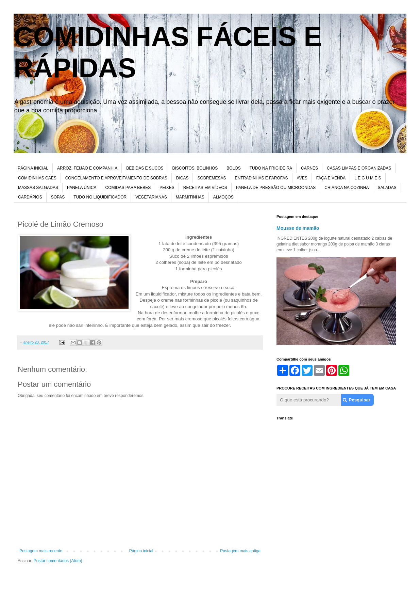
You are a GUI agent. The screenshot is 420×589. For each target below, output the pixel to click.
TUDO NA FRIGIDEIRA (271, 168)
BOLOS (233, 168)
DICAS (182, 178)
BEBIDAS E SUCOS (144, 168)
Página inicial (141, 550)
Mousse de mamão (297, 228)
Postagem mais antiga (240, 550)
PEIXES (166, 187)
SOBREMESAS (211, 178)
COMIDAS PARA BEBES (128, 187)
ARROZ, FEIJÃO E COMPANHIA (87, 168)
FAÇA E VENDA (331, 178)
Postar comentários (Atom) (58, 560)
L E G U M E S (367, 178)
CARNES (309, 168)
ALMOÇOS (223, 197)
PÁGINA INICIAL (33, 168)
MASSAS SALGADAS (38, 187)
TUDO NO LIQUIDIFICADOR (100, 197)
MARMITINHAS (190, 197)
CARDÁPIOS (30, 197)
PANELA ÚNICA (81, 187)
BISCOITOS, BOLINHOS (195, 168)
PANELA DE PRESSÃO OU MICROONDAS (276, 187)
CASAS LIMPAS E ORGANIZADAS (359, 168)
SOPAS (58, 197)
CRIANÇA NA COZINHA (346, 187)
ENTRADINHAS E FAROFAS (261, 178)
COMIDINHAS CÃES (37, 178)
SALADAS (386, 187)
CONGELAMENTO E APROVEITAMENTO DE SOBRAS (116, 178)
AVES (302, 178)
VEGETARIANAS (151, 197)
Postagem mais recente (40, 550)
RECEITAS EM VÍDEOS (205, 187)
